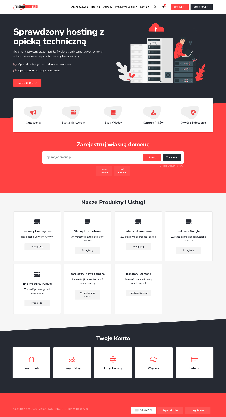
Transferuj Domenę (138, 293)
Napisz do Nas (170, 410)
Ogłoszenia (33, 116)
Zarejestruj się (202, 6)
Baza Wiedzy (113, 116)
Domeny (107, 6)
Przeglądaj (37, 247)
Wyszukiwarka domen (87, 295)
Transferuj (171, 157)
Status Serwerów (73, 116)
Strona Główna (79, 6)
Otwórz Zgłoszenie (193, 116)
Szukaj (152, 157)
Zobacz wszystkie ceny (171, 166)
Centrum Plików (153, 116)
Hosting (95, 6)
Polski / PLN (143, 410)
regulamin (198, 410)
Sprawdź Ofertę (27, 83)
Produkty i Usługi (125, 6)
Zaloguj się (180, 6)
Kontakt (144, 6)
